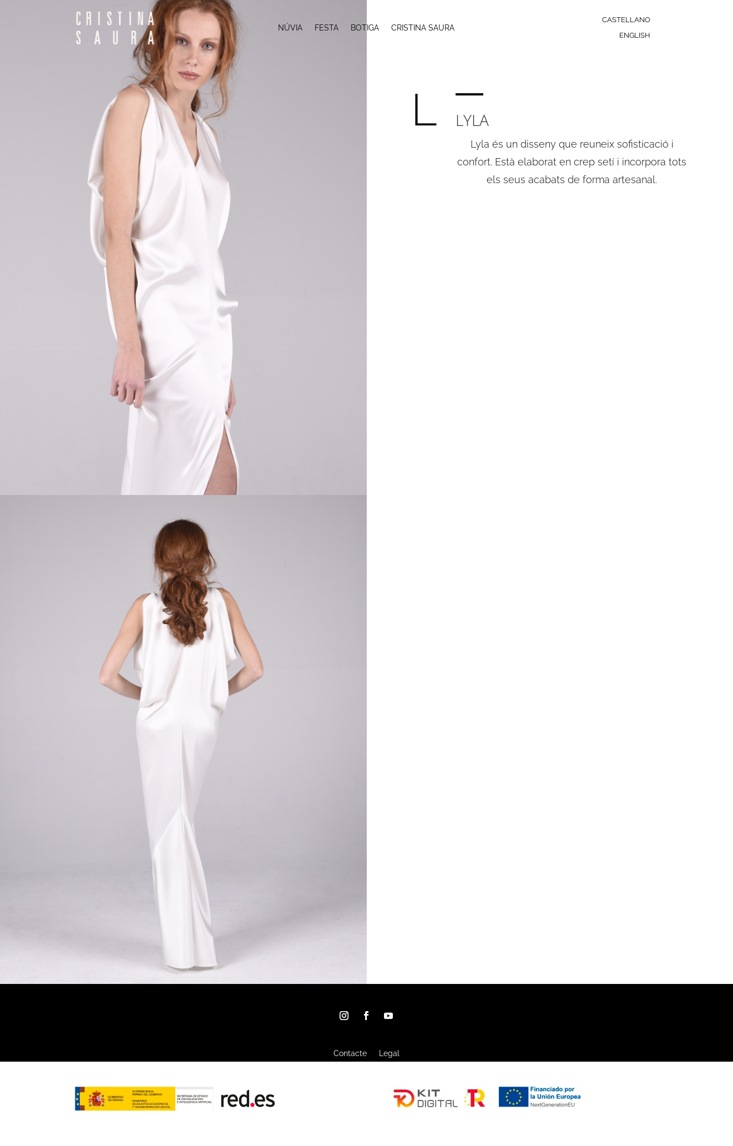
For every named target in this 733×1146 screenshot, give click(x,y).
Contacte (350, 1053)
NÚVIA (290, 28)
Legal (389, 1053)
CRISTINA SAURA (422, 28)
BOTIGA (365, 28)
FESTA (326, 28)
